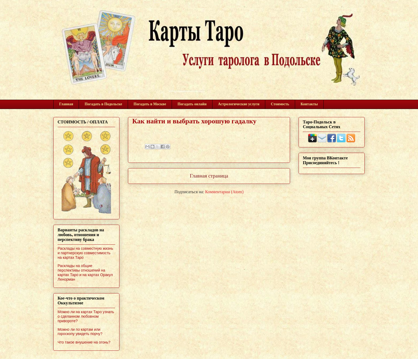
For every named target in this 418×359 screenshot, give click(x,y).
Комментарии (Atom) (224, 191)
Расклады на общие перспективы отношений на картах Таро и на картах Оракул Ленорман (85, 272)
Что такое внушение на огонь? (84, 342)
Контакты (309, 104)
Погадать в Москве (150, 104)
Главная (66, 104)
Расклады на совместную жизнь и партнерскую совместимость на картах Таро (85, 253)
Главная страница (209, 176)
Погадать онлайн (192, 104)
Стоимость (280, 104)
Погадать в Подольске (103, 104)
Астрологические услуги (238, 104)
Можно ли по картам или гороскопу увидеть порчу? (80, 331)
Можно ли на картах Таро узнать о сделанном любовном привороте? (86, 316)
